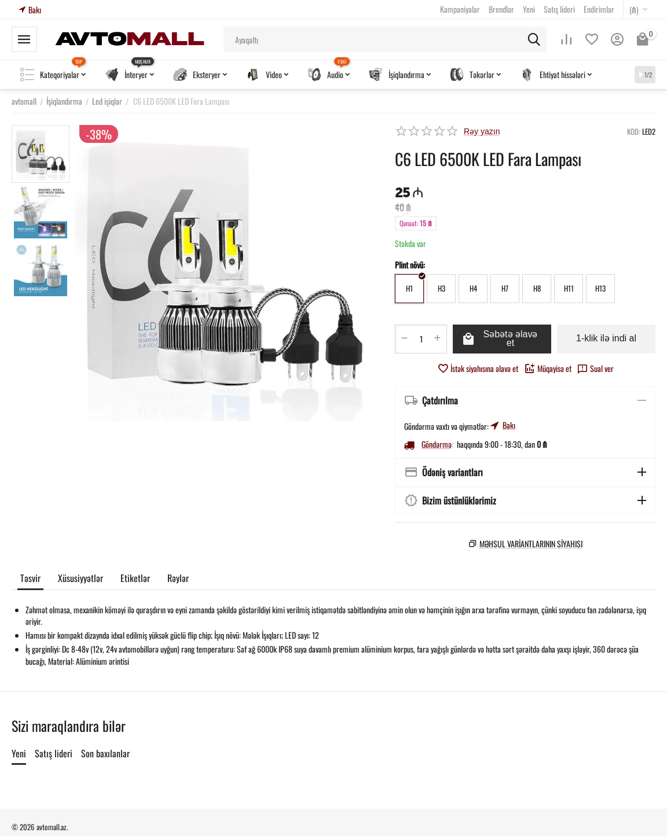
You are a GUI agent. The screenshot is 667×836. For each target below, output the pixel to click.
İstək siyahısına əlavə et (477, 368)
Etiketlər (135, 578)
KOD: (633, 131)
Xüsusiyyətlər (80, 578)
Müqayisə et (547, 368)
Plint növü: (410, 265)
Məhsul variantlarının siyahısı (530, 543)
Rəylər (178, 578)
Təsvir (30, 578)
